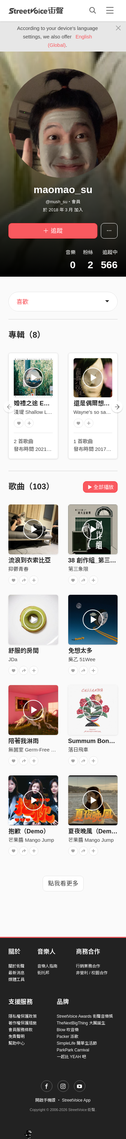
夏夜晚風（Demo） (94, 831)
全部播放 (100, 487)
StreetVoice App (76, 1100)
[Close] (118, 28)
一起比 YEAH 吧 (71, 1056)
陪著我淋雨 (23, 741)
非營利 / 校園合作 (92, 973)
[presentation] (9, 406)
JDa (12, 659)
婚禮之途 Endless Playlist (50, 403)
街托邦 (43, 973)
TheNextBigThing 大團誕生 (81, 1023)
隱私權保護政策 (22, 1016)
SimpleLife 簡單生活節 (77, 1043)
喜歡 (22, 302)
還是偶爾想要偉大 (98, 403)
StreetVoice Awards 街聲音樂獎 (85, 1016)
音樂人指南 (47, 966)
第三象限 (78, 569)
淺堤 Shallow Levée (36, 412)
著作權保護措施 (22, 1023)
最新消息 (16, 973)
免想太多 (80, 650)
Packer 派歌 (68, 1036)
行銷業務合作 (88, 966)
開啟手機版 (45, 1100)
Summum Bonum (93, 741)
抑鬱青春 (18, 569)
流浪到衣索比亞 (29, 560)
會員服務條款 (20, 1029)
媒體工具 (16, 979)
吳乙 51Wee (81, 659)
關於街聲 (16, 966)
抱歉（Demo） (28, 831)
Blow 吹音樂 (68, 1029)
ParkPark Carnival (73, 1050)
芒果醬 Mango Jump (31, 840)
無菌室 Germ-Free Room (36, 749)
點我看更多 (63, 883)
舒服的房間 (23, 650)
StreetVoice (36, 10)
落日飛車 (78, 749)
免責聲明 (16, 1036)
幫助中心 (16, 1043)
